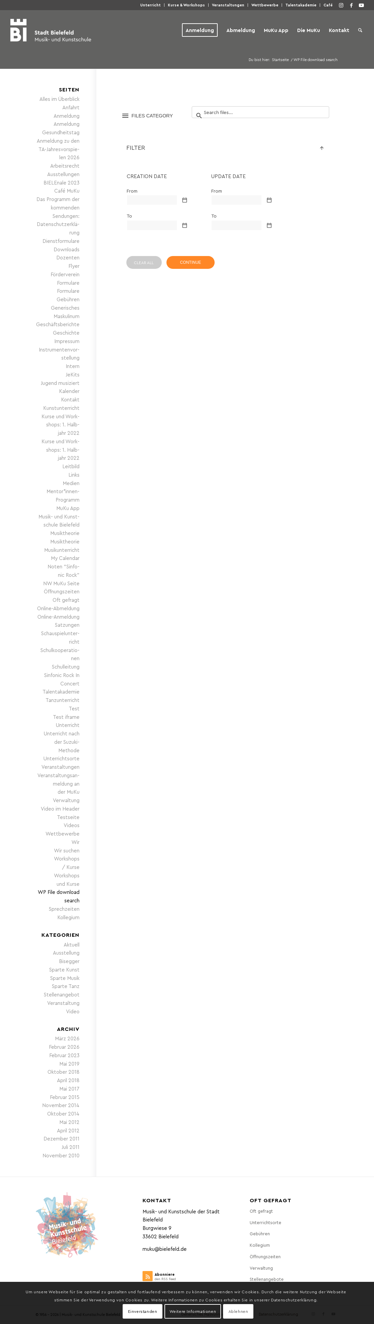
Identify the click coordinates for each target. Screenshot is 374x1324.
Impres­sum (67, 341)
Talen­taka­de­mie (300, 5)
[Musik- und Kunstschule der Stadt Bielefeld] (50, 30)
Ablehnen (238, 1311)
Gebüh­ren (68, 299)
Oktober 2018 (64, 1072)
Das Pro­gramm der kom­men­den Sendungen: (58, 207)
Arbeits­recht (65, 166)
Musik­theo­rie (65, 533)
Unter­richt (150, 5)
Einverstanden (142, 1311)
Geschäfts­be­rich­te (58, 324)
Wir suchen (67, 850)
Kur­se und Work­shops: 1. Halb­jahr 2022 (60, 424)
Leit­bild (71, 466)
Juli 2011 (71, 1147)
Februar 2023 (64, 1055)
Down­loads (67, 249)
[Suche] (360, 30)
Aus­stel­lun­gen (63, 174)
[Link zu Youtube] (361, 5)
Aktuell (72, 944)
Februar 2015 (65, 1097)
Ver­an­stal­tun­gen (228, 5)
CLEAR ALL (144, 262)
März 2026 (67, 1038)
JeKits (73, 374)
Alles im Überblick (59, 99)
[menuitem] (150, 5)
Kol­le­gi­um (68, 917)
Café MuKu (67, 191)
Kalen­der (69, 391)
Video (73, 1011)
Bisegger (69, 961)
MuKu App (68, 508)
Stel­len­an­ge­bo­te (267, 1278)
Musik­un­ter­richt (62, 550)
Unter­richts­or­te (61, 758)
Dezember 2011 (61, 1138)
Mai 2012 (69, 1122)
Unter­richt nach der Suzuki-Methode (62, 741)
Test (74, 708)
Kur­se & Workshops (186, 5)
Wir (75, 842)
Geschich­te (66, 333)
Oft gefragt (66, 600)
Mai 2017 (69, 1089)
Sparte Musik (65, 978)
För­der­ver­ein (65, 274)
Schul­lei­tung (66, 667)
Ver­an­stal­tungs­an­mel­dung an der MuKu (58, 783)
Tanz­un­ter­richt (62, 700)
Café (328, 5)
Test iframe (66, 717)
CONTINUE (190, 262)
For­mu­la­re (68, 283)
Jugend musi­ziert (60, 383)
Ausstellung (66, 953)
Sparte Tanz (66, 986)
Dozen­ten (68, 257)
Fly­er (74, 266)
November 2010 (61, 1155)
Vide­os (72, 825)
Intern (73, 366)
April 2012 (68, 1130)
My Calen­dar (65, 558)
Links (74, 475)
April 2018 (68, 1080)
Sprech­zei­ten (64, 909)
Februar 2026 (64, 1047)
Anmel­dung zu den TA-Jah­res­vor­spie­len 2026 (58, 149)
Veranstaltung (63, 1003)
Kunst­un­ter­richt (61, 408)
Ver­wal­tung (66, 800)
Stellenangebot (62, 994)
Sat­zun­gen (67, 625)
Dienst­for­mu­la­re (61, 241)
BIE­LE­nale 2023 (61, 182)
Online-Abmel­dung (58, 608)
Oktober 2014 (63, 1113)
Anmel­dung (67, 116)
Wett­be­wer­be (264, 5)
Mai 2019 (69, 1064)
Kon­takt (70, 399)
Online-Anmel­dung (58, 617)
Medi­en (71, 483)
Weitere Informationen (192, 1311)
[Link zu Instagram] (341, 5)
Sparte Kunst (64, 969)
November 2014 (61, 1105)
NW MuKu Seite (61, 583)
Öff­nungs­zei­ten (62, 591)
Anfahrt (71, 107)
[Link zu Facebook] (351, 5)
